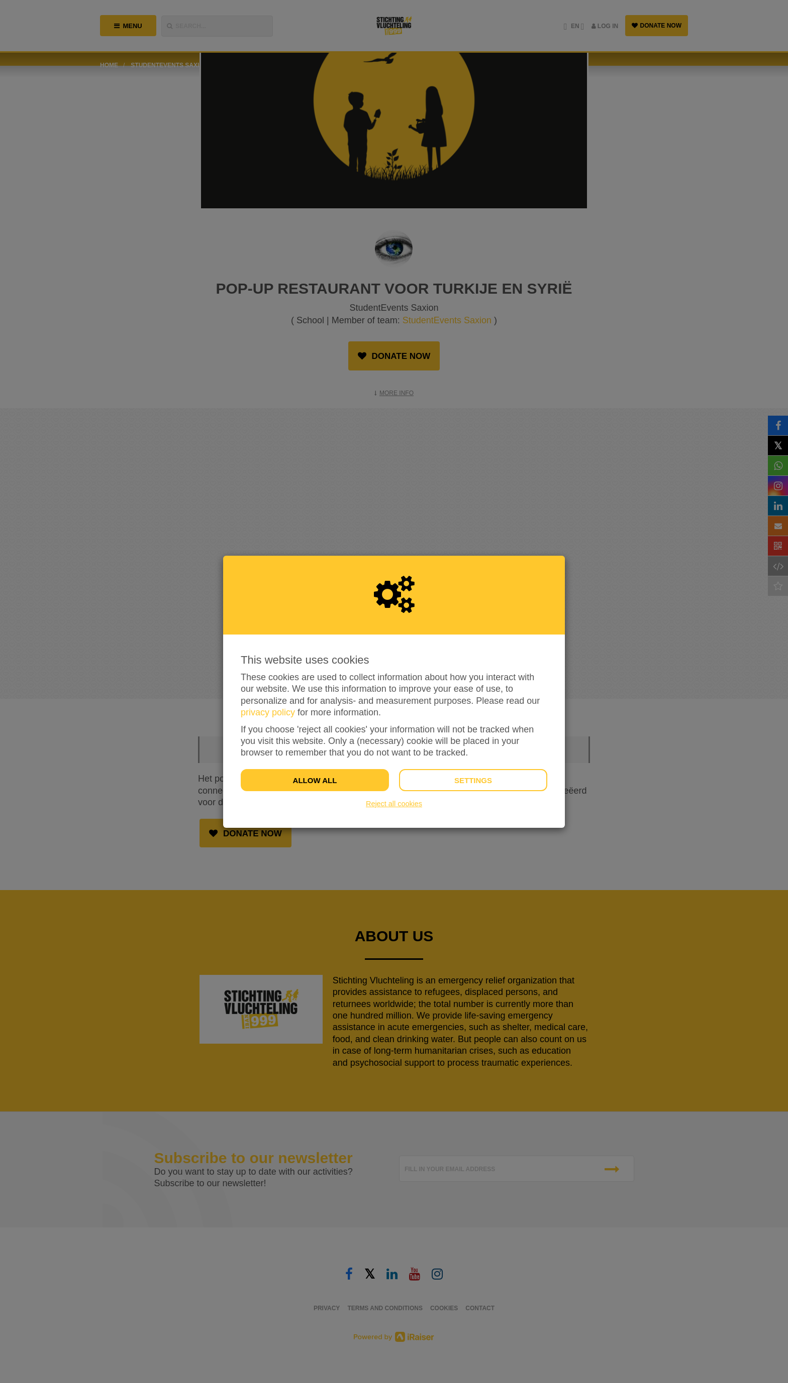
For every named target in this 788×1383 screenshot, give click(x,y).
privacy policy (268, 712)
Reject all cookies (394, 804)
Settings (473, 780)
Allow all (315, 780)
